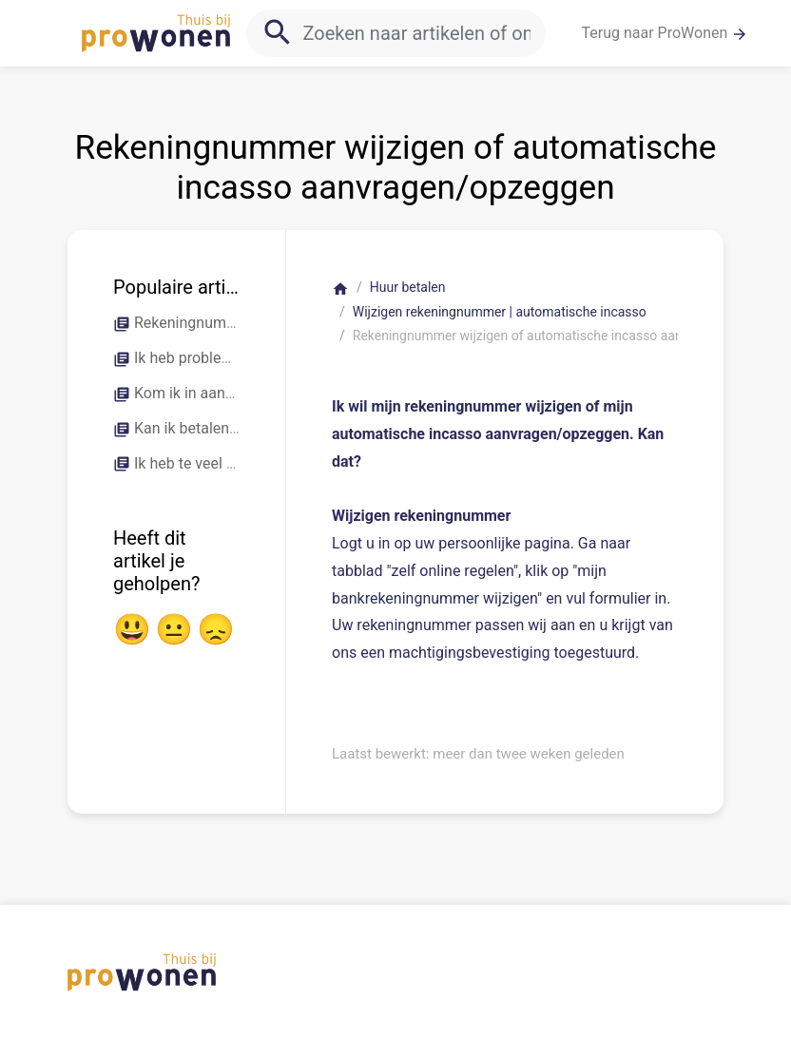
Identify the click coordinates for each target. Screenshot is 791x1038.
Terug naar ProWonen (665, 33)
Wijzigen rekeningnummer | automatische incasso (499, 311)
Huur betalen (408, 287)
